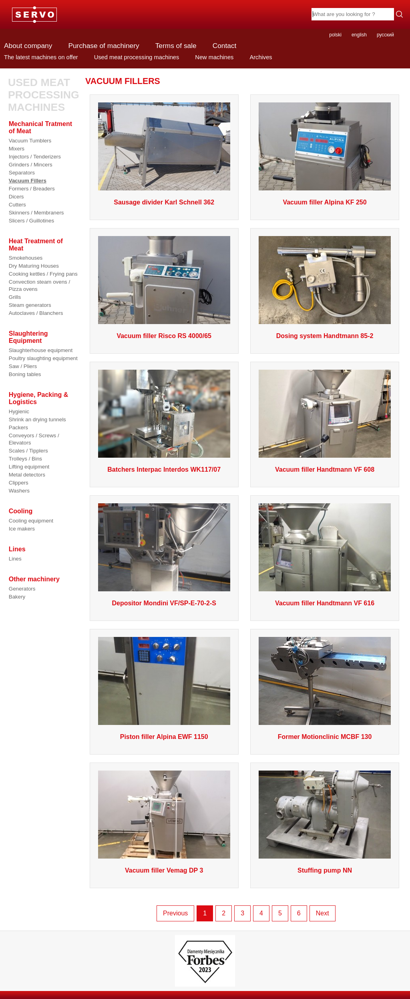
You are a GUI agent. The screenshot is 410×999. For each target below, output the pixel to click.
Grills (15, 297)
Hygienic (19, 411)
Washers (19, 491)
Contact (225, 46)
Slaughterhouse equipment (40, 350)
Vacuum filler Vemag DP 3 (164, 870)
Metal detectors (27, 475)
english (359, 35)
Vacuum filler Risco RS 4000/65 (164, 335)
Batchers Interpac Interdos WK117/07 (164, 469)
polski (335, 35)
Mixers (16, 149)
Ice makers (22, 529)
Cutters (17, 205)
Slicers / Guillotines (31, 221)
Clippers (18, 483)
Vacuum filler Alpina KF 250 (324, 202)
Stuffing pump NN (324, 870)
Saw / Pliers (23, 366)
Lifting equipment (29, 467)
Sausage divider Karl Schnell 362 (164, 202)
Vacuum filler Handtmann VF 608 (324, 469)
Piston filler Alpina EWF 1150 (164, 736)
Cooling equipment (31, 521)
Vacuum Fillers (27, 181)
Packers (18, 427)
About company (28, 46)
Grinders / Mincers (30, 165)
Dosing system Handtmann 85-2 (325, 335)
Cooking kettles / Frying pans (43, 274)
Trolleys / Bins (25, 459)
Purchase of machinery (103, 46)
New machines (214, 57)
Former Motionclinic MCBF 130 (325, 736)
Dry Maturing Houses (34, 266)
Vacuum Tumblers (30, 141)
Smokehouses (25, 258)
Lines (15, 559)
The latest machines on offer (41, 57)
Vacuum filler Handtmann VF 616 (324, 603)
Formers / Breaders (32, 189)
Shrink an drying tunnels (37, 419)
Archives (260, 57)
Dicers (16, 197)
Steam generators (30, 305)
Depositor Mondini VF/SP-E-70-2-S (164, 603)
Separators (22, 173)
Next (322, 913)
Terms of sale (176, 46)
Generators (22, 589)
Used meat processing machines (136, 57)
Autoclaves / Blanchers (36, 313)
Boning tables (25, 374)
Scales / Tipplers (28, 451)
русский (385, 35)
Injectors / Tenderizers (35, 157)
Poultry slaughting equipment (43, 358)
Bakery (17, 597)
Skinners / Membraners (36, 213)
